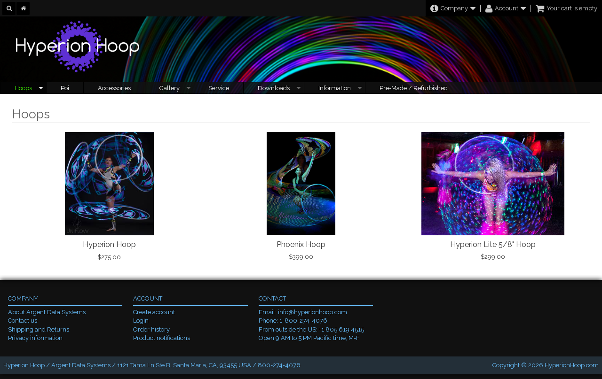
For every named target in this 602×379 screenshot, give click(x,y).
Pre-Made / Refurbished (414, 88)
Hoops (23, 88)
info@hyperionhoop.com (312, 312)
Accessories (114, 88)
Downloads (274, 88)
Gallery (169, 88)
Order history (151, 329)
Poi (65, 88)
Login (141, 320)
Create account (154, 312)
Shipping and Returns (38, 329)
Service (218, 88)
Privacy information (35, 337)
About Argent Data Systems (47, 312)
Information (334, 88)
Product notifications (161, 337)
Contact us (22, 320)
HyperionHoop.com (572, 365)
